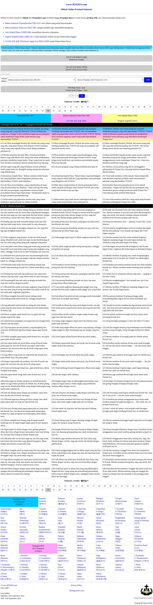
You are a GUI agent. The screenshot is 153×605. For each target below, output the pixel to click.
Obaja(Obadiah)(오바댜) (4, 538)
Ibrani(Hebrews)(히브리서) (100, 567)
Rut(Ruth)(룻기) (22, 511)
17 (93, 107)
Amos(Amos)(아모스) (137, 529)
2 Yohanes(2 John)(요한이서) (43, 576)
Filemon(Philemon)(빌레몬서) (81, 567)
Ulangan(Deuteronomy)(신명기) (121, 501)
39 (65, 111)
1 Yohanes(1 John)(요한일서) (24, 576)
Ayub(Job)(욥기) (60, 520)
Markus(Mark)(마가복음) (81, 548)
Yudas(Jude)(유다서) (80, 576)
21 (116, 107)
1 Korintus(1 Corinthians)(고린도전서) (25, 558)
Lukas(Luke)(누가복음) (100, 548)
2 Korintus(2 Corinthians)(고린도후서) (44, 558)
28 (3, 111)
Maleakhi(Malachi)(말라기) (4, 548)
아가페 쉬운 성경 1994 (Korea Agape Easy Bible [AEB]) (27, 41)
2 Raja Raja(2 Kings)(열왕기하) (100, 511)
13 (71, 107)
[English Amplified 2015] (127, 121)
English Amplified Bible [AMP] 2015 (19, 37)
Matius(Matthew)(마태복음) (62, 548)
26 (144, 107)
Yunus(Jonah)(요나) (22, 538)
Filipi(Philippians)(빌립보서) (101, 558)
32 (25, 111)
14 (76, 107)
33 (31, 111)
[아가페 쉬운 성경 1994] (76, 121)
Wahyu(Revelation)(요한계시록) (101, 576)
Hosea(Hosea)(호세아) (99, 529)
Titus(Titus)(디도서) (61, 567)
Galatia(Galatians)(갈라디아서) (63, 558)
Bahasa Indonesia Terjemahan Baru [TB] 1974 (22, 23)
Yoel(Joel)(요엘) (117, 529)
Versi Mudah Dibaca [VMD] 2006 (18, 32)
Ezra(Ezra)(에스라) (4, 520)
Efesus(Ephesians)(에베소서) (81, 558)
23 (127, 107)
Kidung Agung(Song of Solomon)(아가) (141, 520)
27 (150, 107)
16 (88, 107)
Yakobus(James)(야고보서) (119, 567)
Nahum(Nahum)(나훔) (61, 538)
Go (82, 96)
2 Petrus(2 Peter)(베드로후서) (6, 576)
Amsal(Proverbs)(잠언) (100, 520)
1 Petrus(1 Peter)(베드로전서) (139, 567)
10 (54, 107)
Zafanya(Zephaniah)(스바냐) (100, 538)
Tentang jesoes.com (76, 591)
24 (133, 107)
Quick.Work (147, 603)
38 (59, 111)
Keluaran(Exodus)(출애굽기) (62, 501)
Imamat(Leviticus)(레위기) (81, 501)
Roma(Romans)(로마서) (4, 558)
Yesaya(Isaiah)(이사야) (4, 529)
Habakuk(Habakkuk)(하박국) (81, 538)
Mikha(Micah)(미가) (42, 538)
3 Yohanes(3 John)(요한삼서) (62, 576)
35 (42, 111)
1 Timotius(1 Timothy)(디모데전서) (25, 567)
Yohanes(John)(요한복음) (119, 548)
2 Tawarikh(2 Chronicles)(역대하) (139, 511)
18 (99, 107)
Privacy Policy (76, 585)
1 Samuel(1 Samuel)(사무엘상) (43, 511)
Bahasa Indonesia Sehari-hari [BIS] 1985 (20, 28)
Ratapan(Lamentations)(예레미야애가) (45, 529)
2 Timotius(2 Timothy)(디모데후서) (44, 567)
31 (20, 111)
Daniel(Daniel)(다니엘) (80, 529)
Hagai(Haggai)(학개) (118, 538)
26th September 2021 (16, 596)
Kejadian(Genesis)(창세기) (42, 501)
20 (110, 107)
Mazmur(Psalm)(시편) (80, 520)
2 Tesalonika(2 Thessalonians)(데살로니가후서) (8, 567)
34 (37, 111)
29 (8, 111)
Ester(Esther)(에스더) (42, 520)
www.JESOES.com (9, 585)
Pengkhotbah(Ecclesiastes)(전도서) (120, 520)
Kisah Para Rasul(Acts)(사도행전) (140, 548)
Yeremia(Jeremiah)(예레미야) (24, 529)
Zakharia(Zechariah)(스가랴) (138, 538)
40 (71, 111)
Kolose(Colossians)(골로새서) (120, 558)
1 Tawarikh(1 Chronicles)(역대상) (120, 511)
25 (139, 107)
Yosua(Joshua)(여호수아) (138, 501)
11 (59, 107)
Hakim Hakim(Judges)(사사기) (6, 511)
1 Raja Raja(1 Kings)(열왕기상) (81, 511)
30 (14, 111)
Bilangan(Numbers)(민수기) (100, 501)
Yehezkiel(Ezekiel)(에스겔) (61, 529)
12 (65, 107)
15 (82, 107)
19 (105, 107)
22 (122, 107)
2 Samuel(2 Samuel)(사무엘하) (62, 511)
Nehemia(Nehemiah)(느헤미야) (24, 520)
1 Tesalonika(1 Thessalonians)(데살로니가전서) (141, 558)
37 (54, 111)
